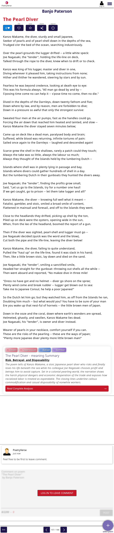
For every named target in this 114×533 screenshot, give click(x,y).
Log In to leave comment (57, 493)
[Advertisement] (57, 420)
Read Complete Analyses (20, 388)
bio (3, 529)
